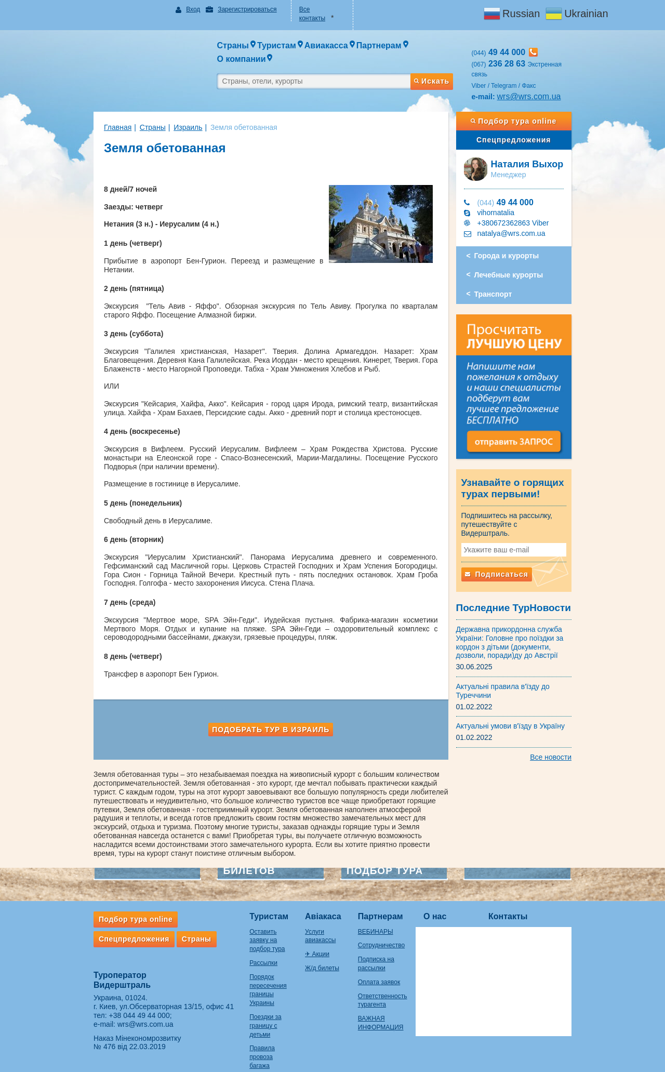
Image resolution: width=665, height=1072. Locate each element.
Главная (97, 108)
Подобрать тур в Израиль (265, 702)
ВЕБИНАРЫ (384, 895)
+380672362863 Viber (524, 204)
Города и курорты (517, 237)
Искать (441, 59)
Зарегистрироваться (233, 9)
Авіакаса (317, 880)
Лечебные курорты (519, 256)
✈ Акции (311, 909)
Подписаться (507, 560)
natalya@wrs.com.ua (522, 214)
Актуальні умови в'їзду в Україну (521, 712)
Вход (179, 9)
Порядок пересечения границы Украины (254, 940)
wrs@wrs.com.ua (539, 77)
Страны (132, 108)
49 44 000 (516, 183)
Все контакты (315, 9)
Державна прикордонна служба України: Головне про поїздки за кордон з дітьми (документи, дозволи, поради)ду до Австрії (520, 628)
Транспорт (504, 275)
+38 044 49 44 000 (118, 979)
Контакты (528, 880)
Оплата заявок (388, 945)
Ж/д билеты (316, 923)
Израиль (167, 108)
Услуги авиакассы (324, 895)
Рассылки (243, 918)
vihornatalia (506, 194)
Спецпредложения (529, 121)
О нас (455, 880)
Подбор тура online (529, 102)
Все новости (571, 742)
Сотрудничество (390, 909)
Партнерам (389, 880)
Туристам (248, 880)
